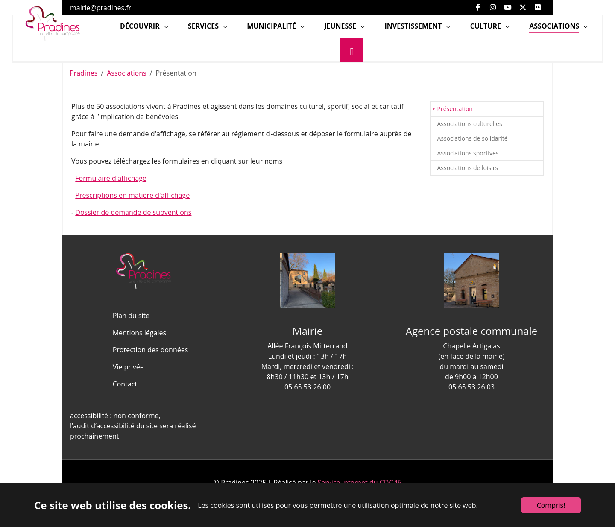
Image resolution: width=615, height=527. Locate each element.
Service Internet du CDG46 (360, 482)
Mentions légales (139, 332)
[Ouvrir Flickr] (537, 7)
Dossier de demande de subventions (133, 212)
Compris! (551, 505)
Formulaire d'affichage (110, 178)
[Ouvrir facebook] (477, 7)
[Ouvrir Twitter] (522, 7)
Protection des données (150, 349)
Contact (125, 384)
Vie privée (128, 367)
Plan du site (131, 315)
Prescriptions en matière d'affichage (132, 195)
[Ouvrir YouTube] (507, 7)
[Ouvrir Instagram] (492, 7)
